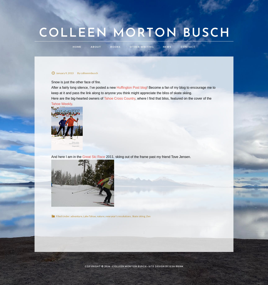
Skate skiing (138, 216)
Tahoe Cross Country (119, 98)
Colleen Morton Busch (134, 24)
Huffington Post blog (132, 87)
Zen (148, 216)
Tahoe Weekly (61, 104)
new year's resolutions (118, 216)
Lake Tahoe (89, 216)
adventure (76, 216)
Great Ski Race (93, 157)
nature (100, 216)
